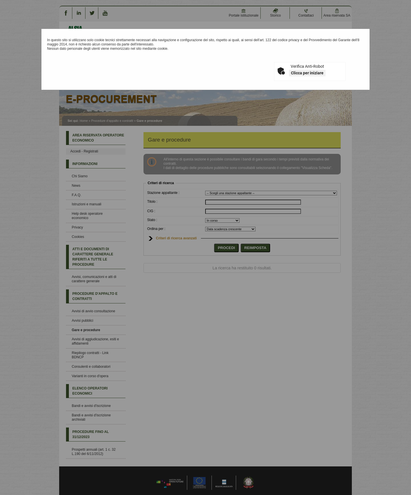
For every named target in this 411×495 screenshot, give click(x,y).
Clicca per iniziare (307, 73)
